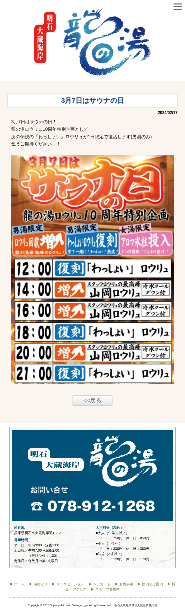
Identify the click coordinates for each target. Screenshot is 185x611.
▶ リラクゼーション (68, 584)
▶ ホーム (17, 584)
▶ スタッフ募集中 (105, 589)
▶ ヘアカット (99, 584)
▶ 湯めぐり (38, 584)
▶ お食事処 (124, 584)
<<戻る (92, 400)
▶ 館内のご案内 (150, 584)
